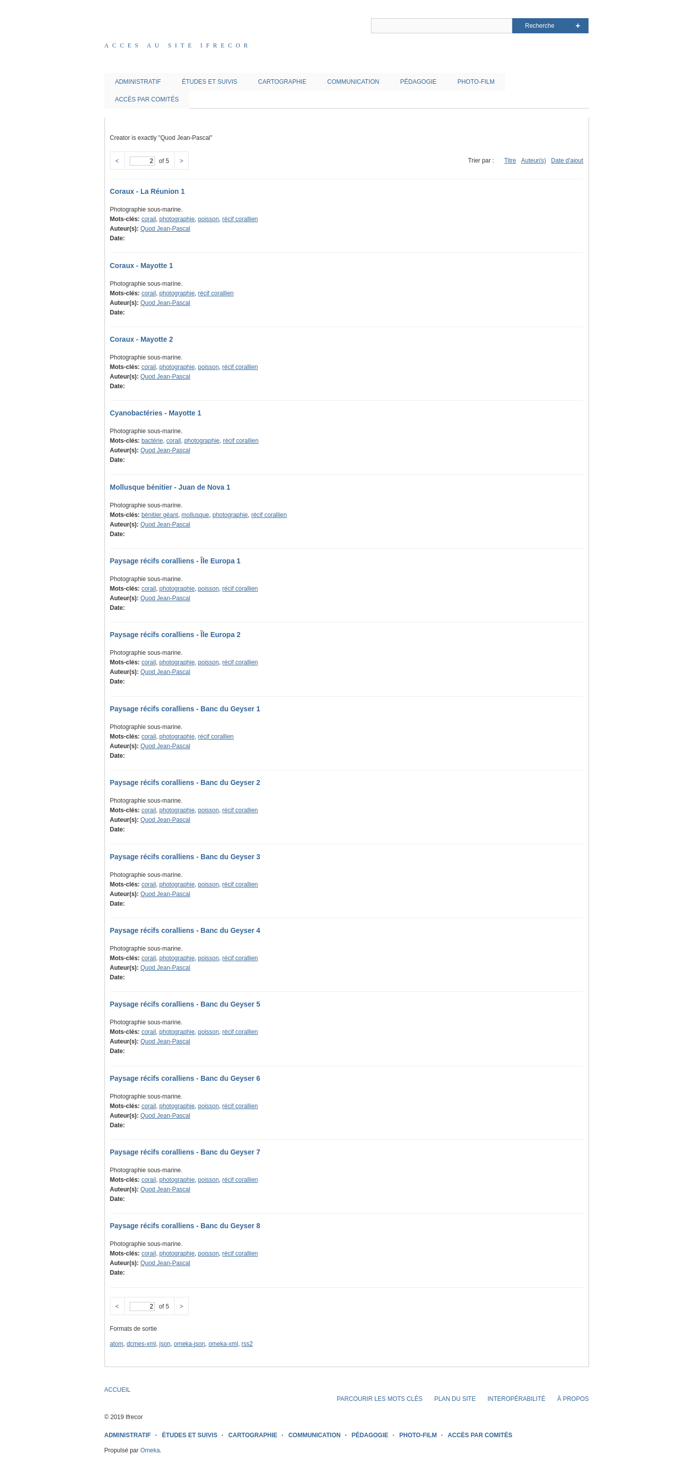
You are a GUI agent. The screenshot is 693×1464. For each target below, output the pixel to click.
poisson (208, 219)
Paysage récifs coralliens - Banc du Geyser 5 (185, 1004)
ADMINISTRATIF (138, 81)
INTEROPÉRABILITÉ (517, 1398)
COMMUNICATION (353, 81)
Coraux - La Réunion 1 (147, 191)
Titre (510, 160)
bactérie (152, 440)
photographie (177, 219)
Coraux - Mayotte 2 (141, 339)
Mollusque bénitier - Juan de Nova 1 (170, 487)
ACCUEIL (117, 1389)
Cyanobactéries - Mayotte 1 (155, 413)
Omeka (150, 1450)
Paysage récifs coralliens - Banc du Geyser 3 (185, 857)
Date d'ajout (567, 160)
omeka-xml (223, 1343)
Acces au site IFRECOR (178, 45)
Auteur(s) (533, 160)
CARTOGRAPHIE (282, 81)
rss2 (247, 1343)
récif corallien (240, 219)
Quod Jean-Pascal (165, 228)
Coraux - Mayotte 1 (141, 266)
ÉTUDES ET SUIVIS (209, 81)
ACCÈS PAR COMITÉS (147, 99)
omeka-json (189, 1343)
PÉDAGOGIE (418, 81)
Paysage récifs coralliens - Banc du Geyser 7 (185, 1152)
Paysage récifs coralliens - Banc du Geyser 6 (185, 1078)
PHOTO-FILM (476, 81)
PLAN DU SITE (454, 1398)
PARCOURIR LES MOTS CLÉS (379, 1398)
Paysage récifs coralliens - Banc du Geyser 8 (185, 1226)
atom (117, 1343)
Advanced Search (578, 25)
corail (148, 219)
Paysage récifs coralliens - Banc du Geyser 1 (185, 709)
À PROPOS (573, 1398)
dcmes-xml (141, 1343)
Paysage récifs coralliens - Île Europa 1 (175, 561)
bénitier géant (159, 514)
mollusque (195, 514)
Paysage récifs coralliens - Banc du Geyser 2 (185, 782)
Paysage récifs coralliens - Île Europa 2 (175, 635)
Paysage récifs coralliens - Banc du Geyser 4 (185, 930)
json (165, 1343)
